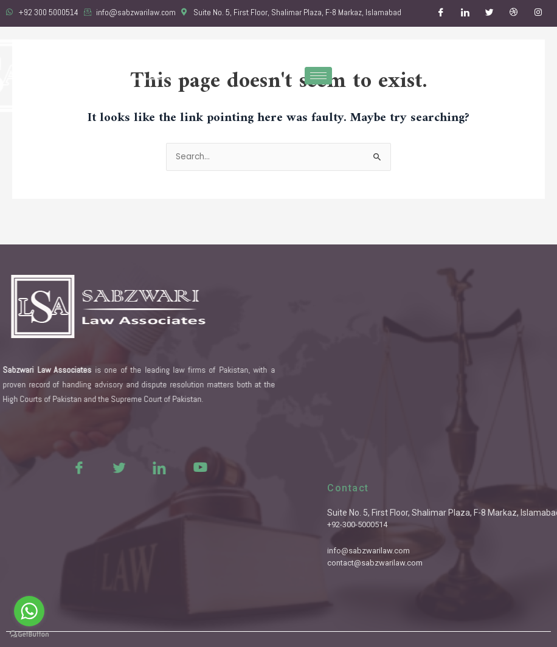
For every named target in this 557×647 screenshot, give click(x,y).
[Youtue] (154, 467)
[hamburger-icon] (318, 76)
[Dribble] (514, 13)
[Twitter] (489, 13)
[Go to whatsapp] (29, 611)
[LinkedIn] (465, 13)
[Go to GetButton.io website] (29, 634)
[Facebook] (441, 13)
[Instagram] (538, 13)
